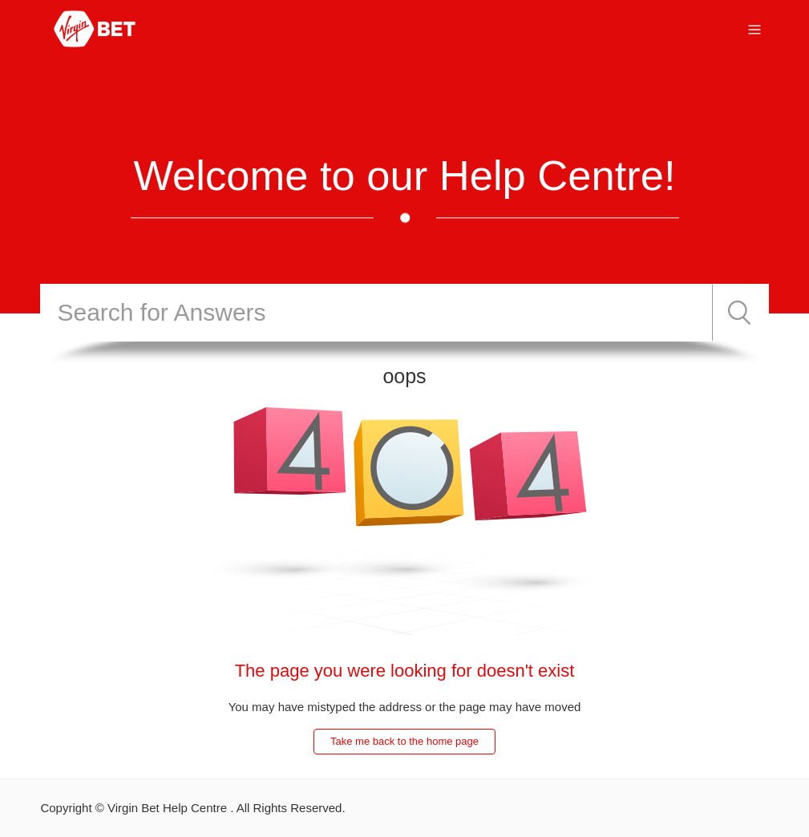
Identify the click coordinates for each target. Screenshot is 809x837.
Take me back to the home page (404, 741)
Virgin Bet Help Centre (167, 808)
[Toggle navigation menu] (754, 28)
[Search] (376, 313)
